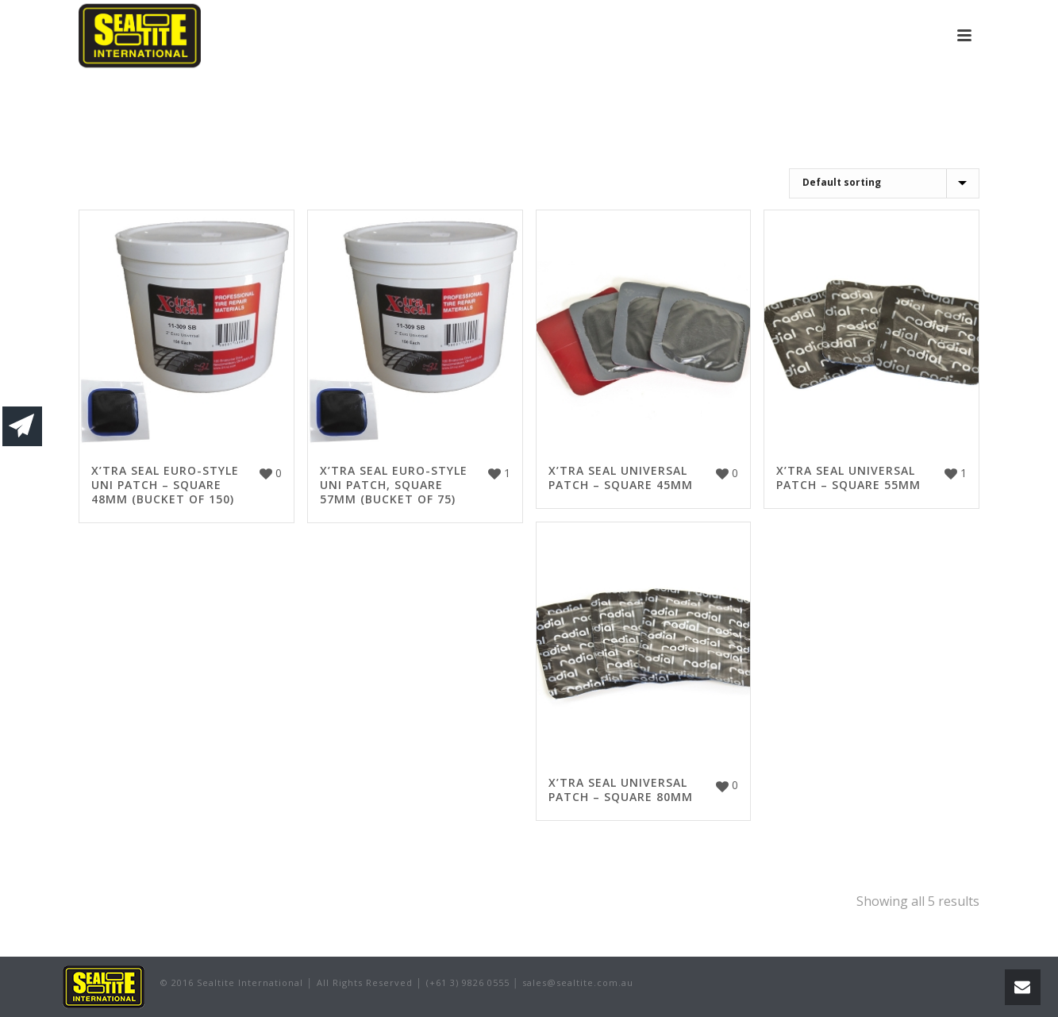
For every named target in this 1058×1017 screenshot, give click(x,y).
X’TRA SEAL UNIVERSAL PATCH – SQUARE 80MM (620, 789)
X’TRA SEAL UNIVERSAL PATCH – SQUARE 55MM (848, 477)
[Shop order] (884, 183)
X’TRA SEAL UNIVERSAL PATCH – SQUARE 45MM (620, 477)
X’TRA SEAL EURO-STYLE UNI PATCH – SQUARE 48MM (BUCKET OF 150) (165, 485)
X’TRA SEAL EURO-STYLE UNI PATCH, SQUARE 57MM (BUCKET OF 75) (393, 485)
